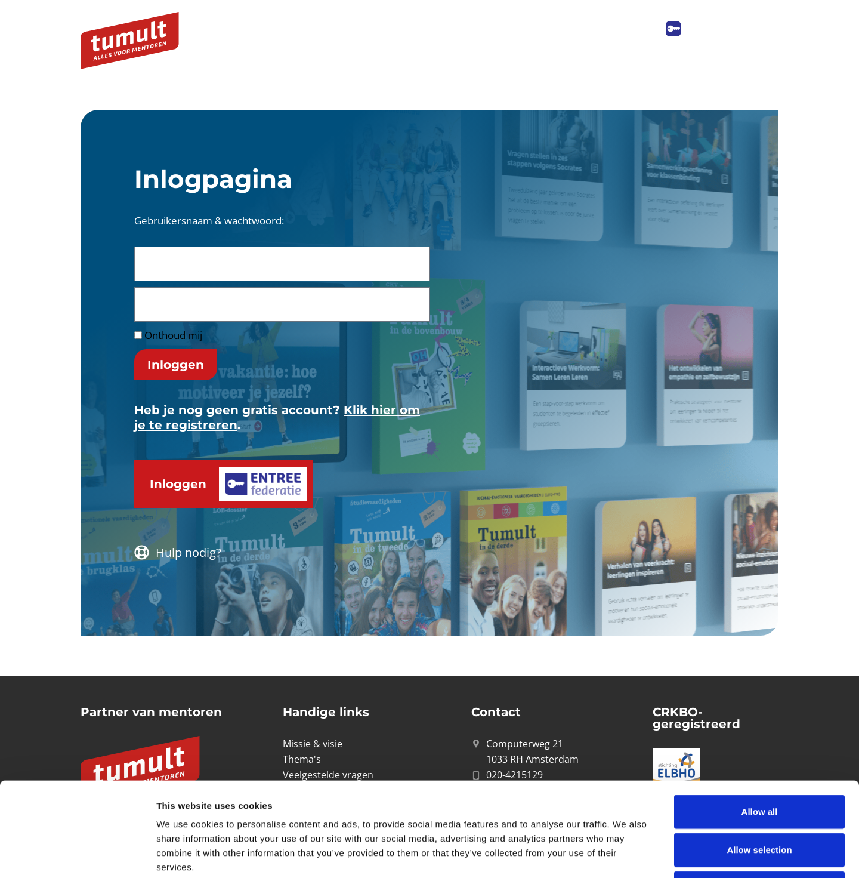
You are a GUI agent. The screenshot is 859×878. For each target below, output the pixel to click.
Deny (760, 799)
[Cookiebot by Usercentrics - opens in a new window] (77, 855)
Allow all (759, 723)
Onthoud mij (168, 335)
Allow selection (759, 761)
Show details (626, 854)
